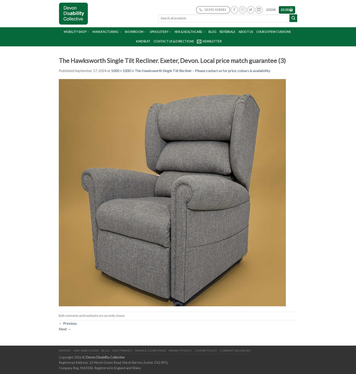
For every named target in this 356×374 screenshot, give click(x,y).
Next (65, 329)
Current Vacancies (235, 350)
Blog (212, 32)
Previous (68, 323)
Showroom (135, 32)
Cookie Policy (206, 350)
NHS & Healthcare (190, 32)
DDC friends (122, 350)
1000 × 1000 (121, 70)
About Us (245, 32)
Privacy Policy (180, 350)
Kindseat (143, 41)
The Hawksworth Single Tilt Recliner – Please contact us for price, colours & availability (202, 70)
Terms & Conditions (150, 350)
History (65, 350)
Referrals (227, 32)
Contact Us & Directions (173, 41)
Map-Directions (86, 350)
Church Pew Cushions (273, 32)
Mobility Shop (76, 32)
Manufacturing (106, 32)
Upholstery (160, 32)
